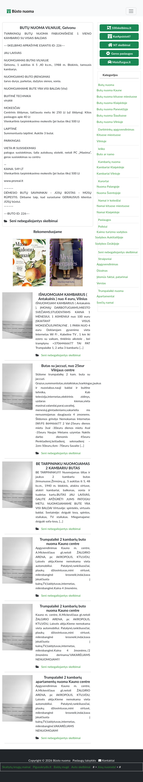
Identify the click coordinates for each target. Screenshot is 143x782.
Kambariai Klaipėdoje (110, 167)
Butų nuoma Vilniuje (110, 121)
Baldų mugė (61, 767)
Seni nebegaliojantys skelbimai (61, 355)
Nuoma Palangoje (108, 186)
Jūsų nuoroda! (107, 767)
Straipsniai (105, 258)
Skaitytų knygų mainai (16, 767)
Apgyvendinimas (107, 264)
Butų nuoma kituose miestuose (117, 96)
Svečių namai (105, 302)
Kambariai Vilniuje (108, 173)
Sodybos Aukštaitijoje (109, 237)
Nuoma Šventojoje (109, 192)
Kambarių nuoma (109, 161)
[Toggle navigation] (131, 11)
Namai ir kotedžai (109, 200)
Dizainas (102, 270)
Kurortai (103, 181)
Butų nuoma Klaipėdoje (112, 102)
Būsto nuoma (20, 11)
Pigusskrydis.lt (42, 767)
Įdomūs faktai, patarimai (112, 277)
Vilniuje (101, 141)
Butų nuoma (106, 84)
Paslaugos (104, 219)
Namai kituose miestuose (113, 205)
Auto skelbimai (80, 767)
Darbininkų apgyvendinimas (116, 129)
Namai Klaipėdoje (108, 212)
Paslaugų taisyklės (85, 760)
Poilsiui (102, 226)
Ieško (101, 148)
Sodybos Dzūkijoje (107, 243)
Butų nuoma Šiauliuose (111, 115)
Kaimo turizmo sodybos (112, 232)
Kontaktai (106, 760)
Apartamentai (105, 296)
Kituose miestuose (109, 134)
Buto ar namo (105, 154)
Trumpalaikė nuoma (110, 290)
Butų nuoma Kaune (109, 90)
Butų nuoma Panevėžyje (112, 109)
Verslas (101, 283)
